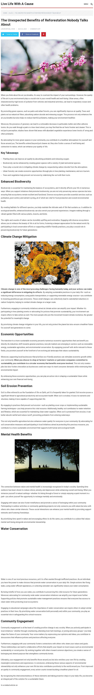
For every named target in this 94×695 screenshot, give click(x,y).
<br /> (47, 554)
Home (5, 13)
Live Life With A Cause (17, 4)
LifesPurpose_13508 (8, 29)
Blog (11, 13)
